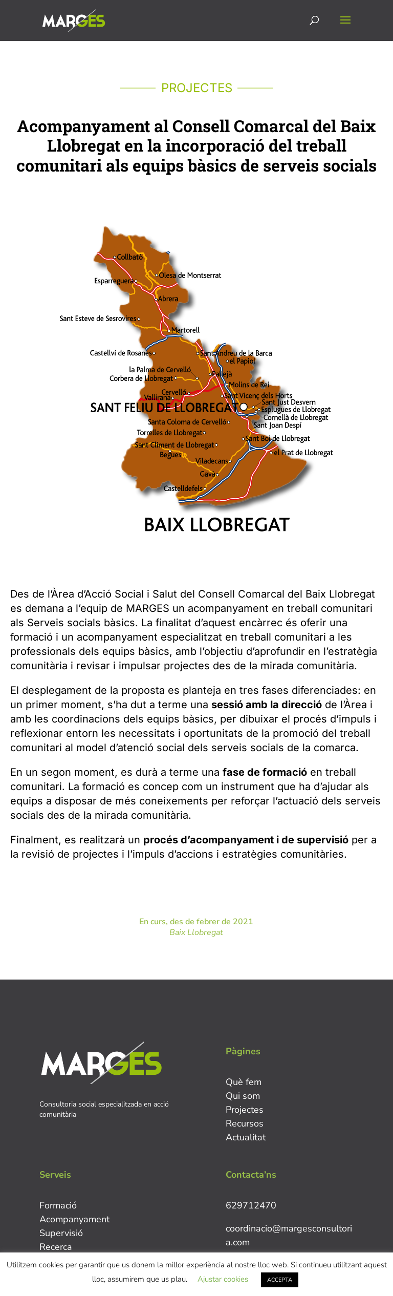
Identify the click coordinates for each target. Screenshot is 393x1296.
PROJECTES (196, 87)
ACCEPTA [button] (279, 1280)
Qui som (243, 1096)
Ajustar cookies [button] (223, 1279)
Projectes (245, 1109)
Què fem (243, 1082)
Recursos (245, 1123)
